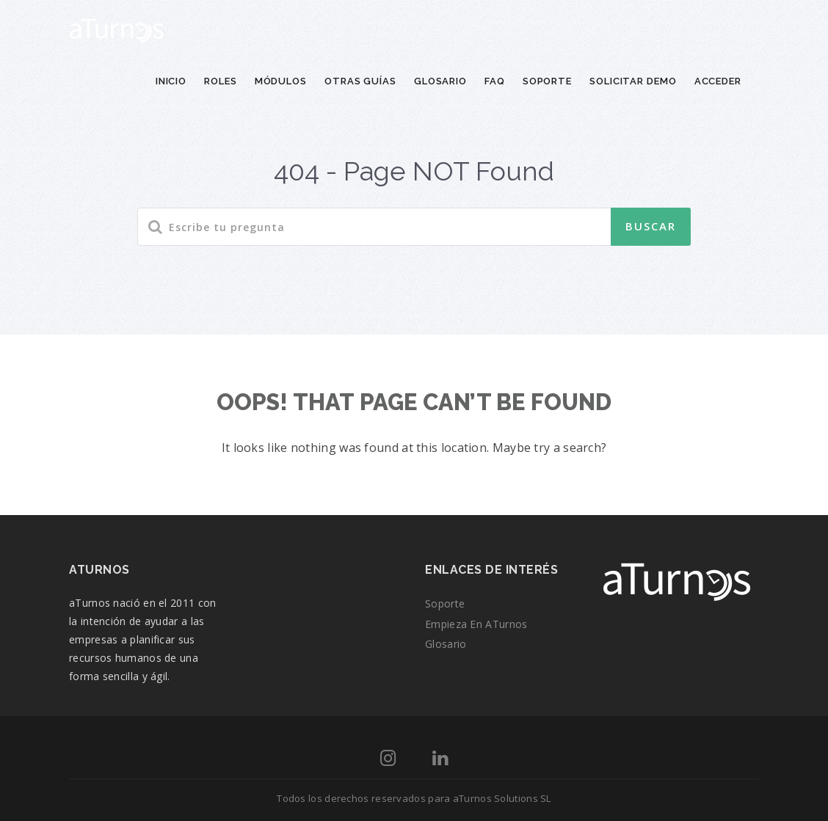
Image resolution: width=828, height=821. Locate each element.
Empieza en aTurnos (476, 624)
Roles (220, 81)
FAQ (494, 81)
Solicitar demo (633, 81)
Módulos (281, 81)
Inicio (171, 81)
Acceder (717, 81)
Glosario (440, 81)
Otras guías (360, 81)
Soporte (547, 81)
